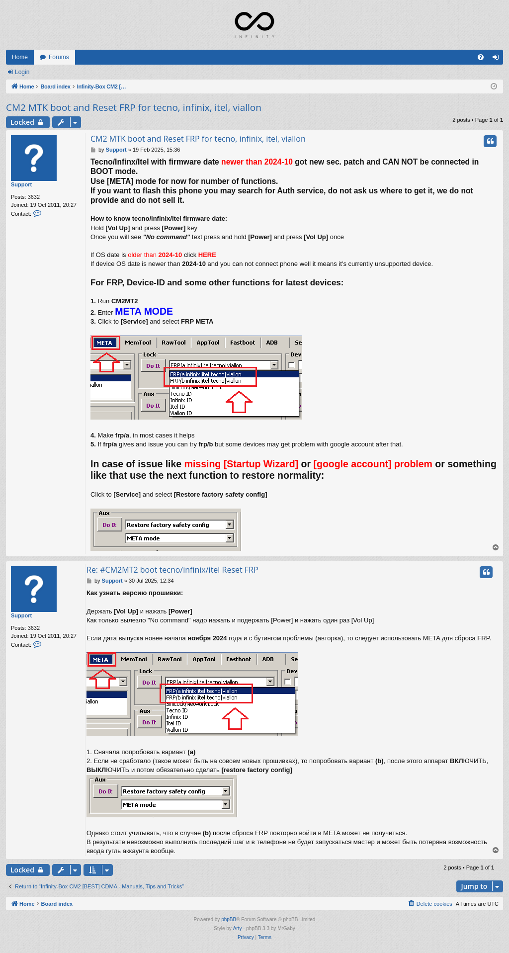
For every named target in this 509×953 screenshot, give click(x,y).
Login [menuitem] (498, 59)
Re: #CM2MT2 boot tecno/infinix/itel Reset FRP (172, 570)
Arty (237, 928)
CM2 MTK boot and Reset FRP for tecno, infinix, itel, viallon (133, 107)
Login (22, 72)
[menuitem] (480, 57)
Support (21, 184)
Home (20, 57)
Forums (59, 57)
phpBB (228, 919)
